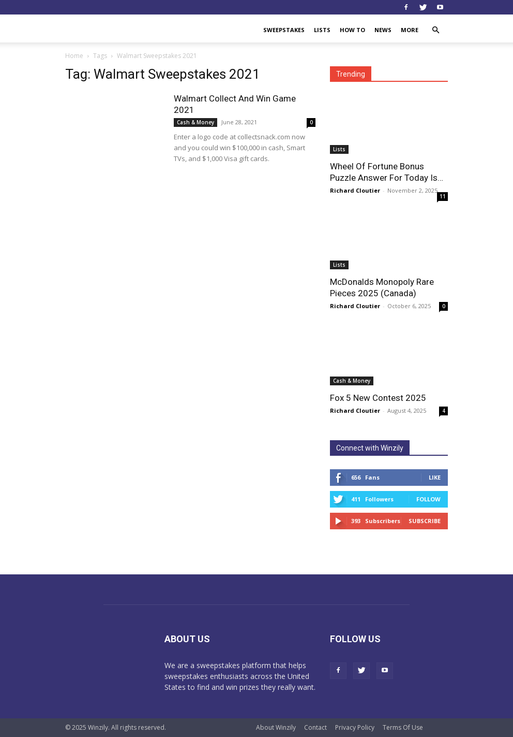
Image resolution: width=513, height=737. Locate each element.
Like (435, 477)
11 (443, 196)
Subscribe (425, 521)
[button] (435, 30)
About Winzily (276, 727)
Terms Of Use (403, 727)
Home (74, 55)
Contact (315, 727)
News (382, 30)
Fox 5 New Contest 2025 (378, 398)
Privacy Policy (354, 727)
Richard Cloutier (355, 190)
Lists (322, 30)
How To (352, 30)
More (409, 30)
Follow (428, 499)
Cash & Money (195, 122)
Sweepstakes (284, 30)
